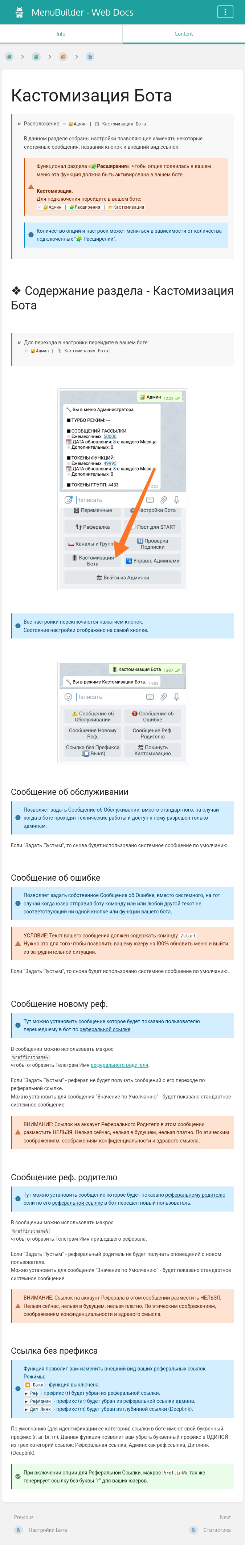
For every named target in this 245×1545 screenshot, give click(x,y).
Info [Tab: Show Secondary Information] (61, 34)
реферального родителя (119, 1065)
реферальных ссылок (180, 1368)
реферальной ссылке (104, 1029)
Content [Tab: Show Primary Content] (184, 34)
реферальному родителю (195, 1195)
